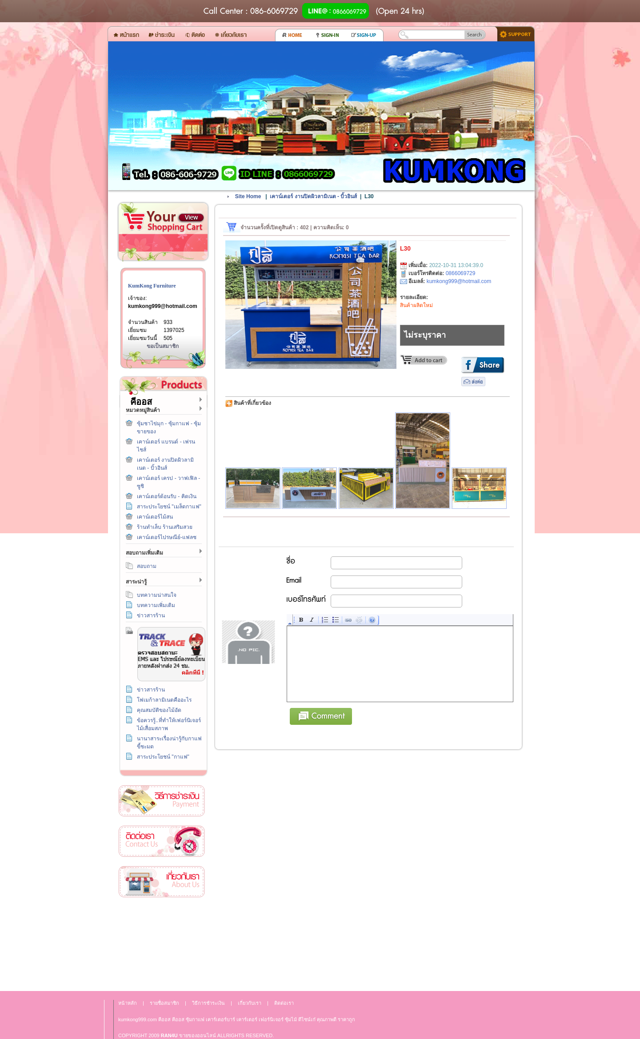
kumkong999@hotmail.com (162, 306)
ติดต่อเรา (162, 841)
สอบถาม (146, 566)
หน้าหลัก (127, 1003)
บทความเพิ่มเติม (156, 605)
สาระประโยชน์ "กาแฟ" (163, 757)
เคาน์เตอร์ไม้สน (155, 517)
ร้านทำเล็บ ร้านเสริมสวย (164, 527)
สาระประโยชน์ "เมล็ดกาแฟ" (169, 507)
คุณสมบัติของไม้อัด (159, 710)
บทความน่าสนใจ (156, 595)
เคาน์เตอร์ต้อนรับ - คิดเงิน (166, 496)
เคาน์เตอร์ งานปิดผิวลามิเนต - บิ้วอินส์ (313, 196)
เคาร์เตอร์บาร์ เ (221, 1019)
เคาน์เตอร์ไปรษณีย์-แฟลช (166, 537)
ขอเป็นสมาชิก (163, 346)
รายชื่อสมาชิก (164, 1003)
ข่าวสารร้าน (151, 615)
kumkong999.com (137, 1019)
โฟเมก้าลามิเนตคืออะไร (164, 700)
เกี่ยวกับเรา (162, 882)
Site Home (248, 196)
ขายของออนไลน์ (197, 1035)
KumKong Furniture (152, 286)
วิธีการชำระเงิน (162, 801)
